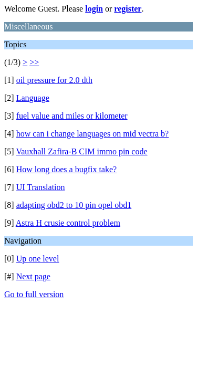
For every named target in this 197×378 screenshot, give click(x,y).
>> (34, 62)
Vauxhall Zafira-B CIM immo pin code (81, 151)
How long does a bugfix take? (66, 169)
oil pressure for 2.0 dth (54, 80)
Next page (33, 276)
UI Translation (40, 187)
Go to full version (34, 294)
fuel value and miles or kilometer (72, 115)
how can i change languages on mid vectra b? (92, 133)
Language (32, 97)
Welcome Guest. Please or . (73, 8)
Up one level (37, 258)
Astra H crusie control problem (68, 222)
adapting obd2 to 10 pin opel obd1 (74, 205)
